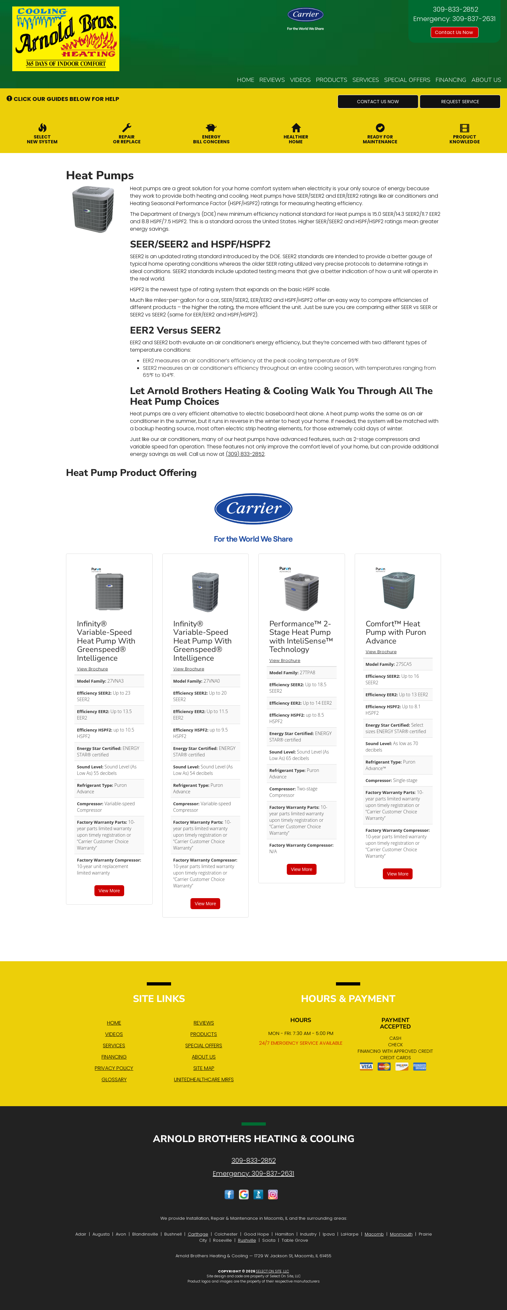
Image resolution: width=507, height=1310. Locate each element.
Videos (300, 80)
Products (331, 80)
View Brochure (92, 669)
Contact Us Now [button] (454, 32)
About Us (486, 80)
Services (365, 80)
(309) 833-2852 (245, 454)
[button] (378, 101)
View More (109, 890)
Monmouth (401, 1234)
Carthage (198, 1234)
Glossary (114, 1079)
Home (245, 80)
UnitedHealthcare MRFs (204, 1079)
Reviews (272, 80)
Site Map (203, 1068)
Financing (451, 80)
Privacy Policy (114, 1068)
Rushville (247, 1240)
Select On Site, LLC (272, 1271)
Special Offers (407, 80)
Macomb (374, 1234)
